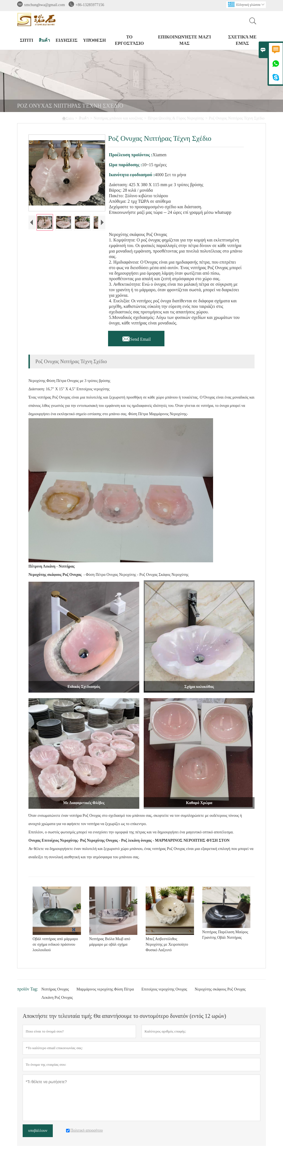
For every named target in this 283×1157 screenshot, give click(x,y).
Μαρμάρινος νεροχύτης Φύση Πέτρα (105, 989)
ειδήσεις (66, 40)
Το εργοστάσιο (129, 40)
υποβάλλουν (37, 1131)
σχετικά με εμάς (242, 40)
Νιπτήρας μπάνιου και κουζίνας (118, 118)
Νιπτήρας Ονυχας (55, 989)
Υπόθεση (94, 40)
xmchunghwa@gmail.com (44, 5)
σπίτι (26, 40)
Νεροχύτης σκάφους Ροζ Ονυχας (220, 989)
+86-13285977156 (89, 5)
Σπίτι (68, 118)
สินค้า (44, 40)
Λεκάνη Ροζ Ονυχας (57, 997)
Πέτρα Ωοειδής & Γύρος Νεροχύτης (176, 118)
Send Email (136, 338)
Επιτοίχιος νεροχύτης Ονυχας (164, 989)
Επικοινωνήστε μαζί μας (184, 40)
